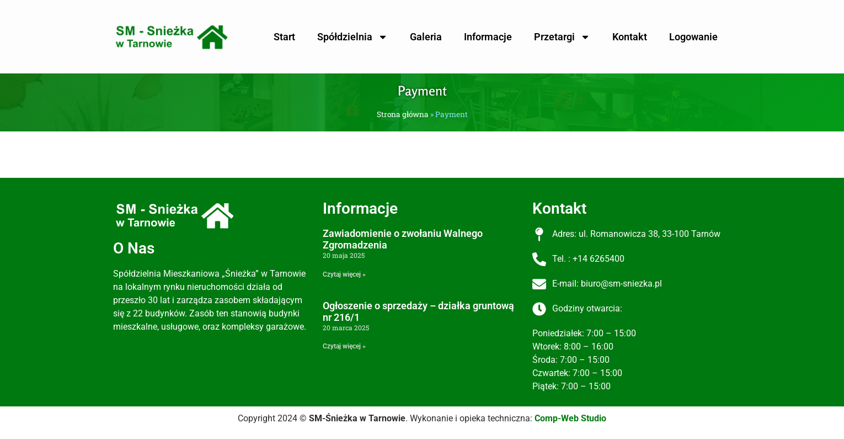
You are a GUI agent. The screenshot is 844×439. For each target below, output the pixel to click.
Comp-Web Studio (570, 418)
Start (284, 37)
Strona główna (403, 114)
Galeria (426, 37)
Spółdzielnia (352, 37)
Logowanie (693, 37)
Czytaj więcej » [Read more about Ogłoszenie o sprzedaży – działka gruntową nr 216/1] (344, 346)
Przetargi (562, 37)
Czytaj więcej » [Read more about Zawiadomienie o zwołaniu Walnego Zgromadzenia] (344, 274)
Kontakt (629, 37)
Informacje (488, 37)
